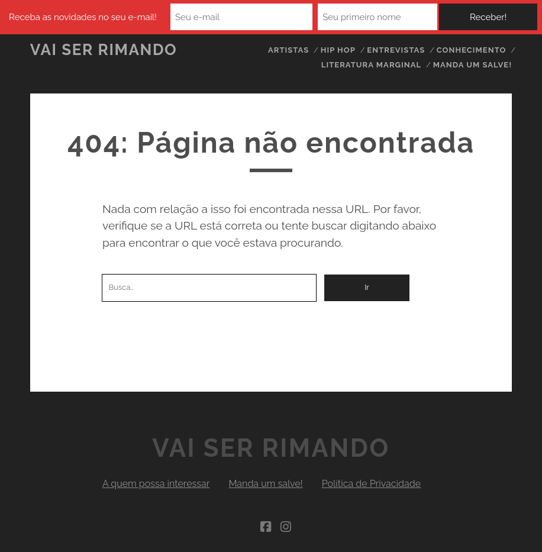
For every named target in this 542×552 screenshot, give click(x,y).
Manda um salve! (472, 64)
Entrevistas (396, 50)
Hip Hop (338, 50)
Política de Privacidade (371, 483)
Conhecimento (471, 50)
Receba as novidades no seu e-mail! (83, 17)
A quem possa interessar (156, 483)
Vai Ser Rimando (104, 50)
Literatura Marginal (371, 64)
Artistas (288, 50)
